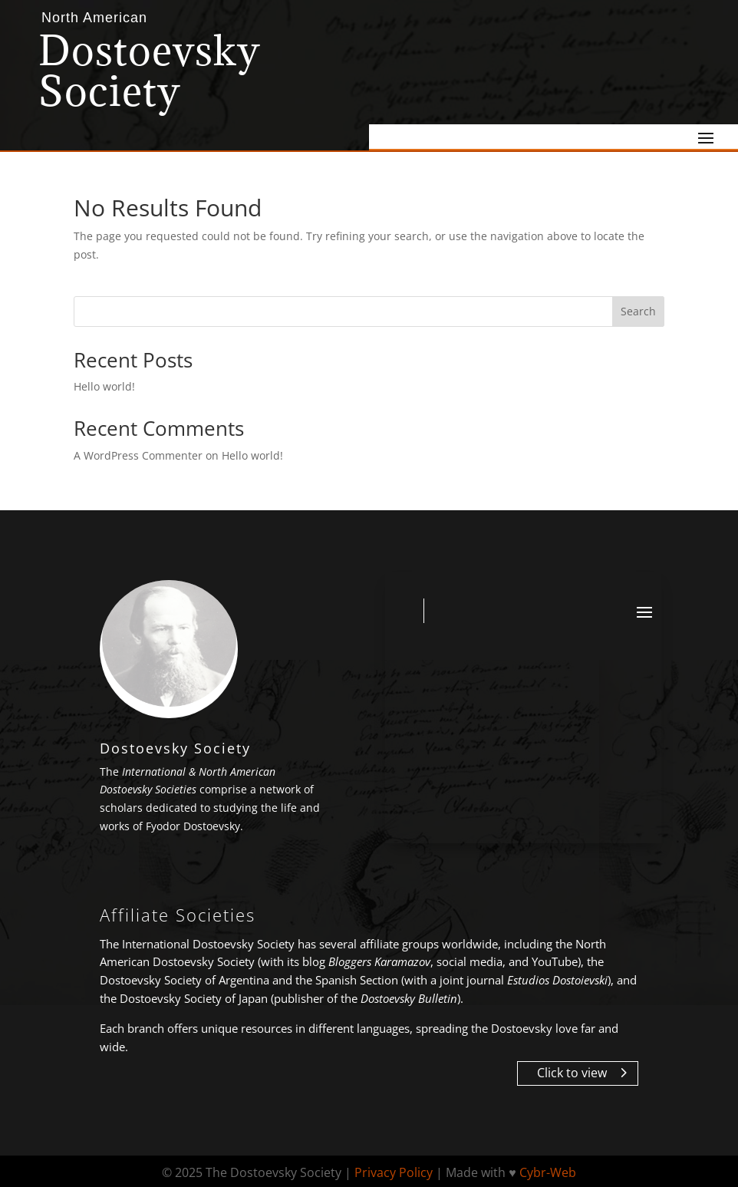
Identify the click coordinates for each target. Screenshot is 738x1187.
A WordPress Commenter (138, 455)
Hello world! (104, 386)
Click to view (572, 1072)
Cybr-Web (547, 1172)
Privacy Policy (393, 1172)
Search (638, 311)
